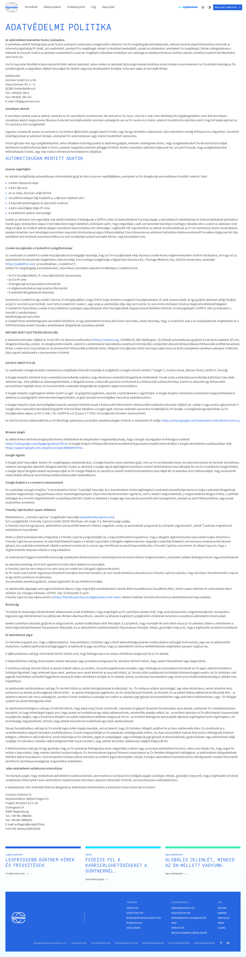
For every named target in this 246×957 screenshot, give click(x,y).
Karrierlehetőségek (96, 879)
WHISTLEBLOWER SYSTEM (204, 943)
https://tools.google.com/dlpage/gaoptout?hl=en (36, 444)
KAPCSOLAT (224, 918)
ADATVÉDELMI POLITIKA (100, 943)
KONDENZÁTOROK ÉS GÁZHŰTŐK (143, 918)
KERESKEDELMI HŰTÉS (183, 908)
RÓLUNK (222, 908)
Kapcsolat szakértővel (228, 7)
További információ (17, 873)
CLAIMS (221, 928)
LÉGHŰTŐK (132, 908)
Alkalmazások (52, 7)
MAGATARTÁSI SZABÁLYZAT (153, 943)
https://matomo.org (106, 340)
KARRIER (222, 913)
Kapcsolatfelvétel (176, 873)
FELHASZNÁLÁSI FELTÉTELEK (126, 943)
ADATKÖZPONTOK (180, 913)
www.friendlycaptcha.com (97, 517)
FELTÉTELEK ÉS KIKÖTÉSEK (179, 943)
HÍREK (221, 923)
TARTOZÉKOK (133, 928)
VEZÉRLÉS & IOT (134, 923)
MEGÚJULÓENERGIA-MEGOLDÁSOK (189, 932)
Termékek (30, 7)
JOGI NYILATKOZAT (79, 943)
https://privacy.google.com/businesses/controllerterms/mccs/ (201, 421)
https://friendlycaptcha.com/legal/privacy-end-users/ (87, 597)
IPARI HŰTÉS (177, 928)
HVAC (174, 923)
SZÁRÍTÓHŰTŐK (134, 913)
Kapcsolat (108, 7)
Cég (93, 7)
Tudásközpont (76, 7)
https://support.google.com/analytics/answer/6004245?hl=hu (44, 448)
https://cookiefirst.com (19, 264)
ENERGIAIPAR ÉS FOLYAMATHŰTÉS (188, 918)
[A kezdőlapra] (12, 7)
